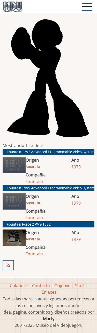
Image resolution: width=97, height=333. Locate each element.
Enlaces (49, 292)
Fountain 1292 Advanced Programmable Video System (50, 152)
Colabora (19, 285)
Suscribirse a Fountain (48, 265)
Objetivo (62, 285)
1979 (76, 167)
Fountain (34, 181)
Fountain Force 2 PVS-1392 (29, 224)
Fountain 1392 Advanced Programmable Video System (50, 188)
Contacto (41, 285)
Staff (79, 285)
